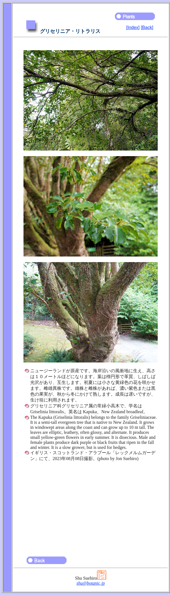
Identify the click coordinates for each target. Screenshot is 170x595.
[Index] (133, 27)
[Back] (147, 27)
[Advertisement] (90, 506)
